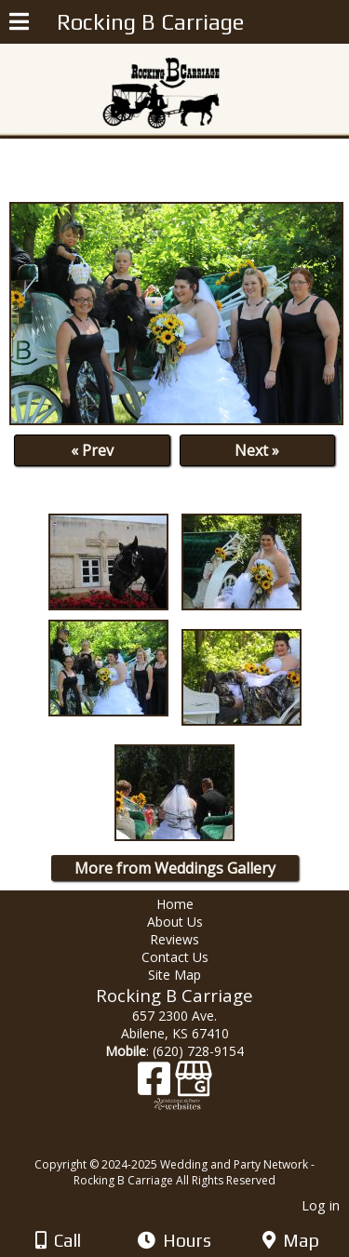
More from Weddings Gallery (174, 868)
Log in (321, 1205)
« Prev (92, 450)
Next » (257, 450)
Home (175, 904)
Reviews (174, 939)
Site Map (174, 974)
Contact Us (174, 957)
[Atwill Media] (191, 1144)
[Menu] (19, 24)
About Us (175, 921)
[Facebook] (156, 1085)
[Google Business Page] (193, 1085)
